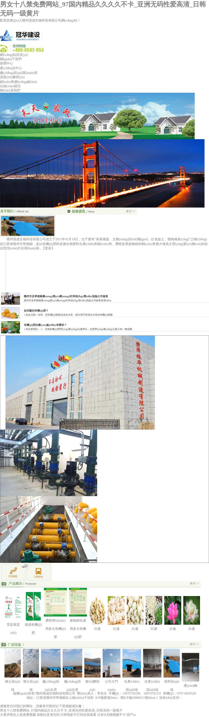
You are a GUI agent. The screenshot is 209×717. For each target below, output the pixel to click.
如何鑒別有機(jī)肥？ (36, 310)
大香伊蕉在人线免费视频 (18, 714)
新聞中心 (6, 63)
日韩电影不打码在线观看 (78, 714)
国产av (131, 714)
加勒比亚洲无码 (48, 714)
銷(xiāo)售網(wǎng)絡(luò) (18, 82)
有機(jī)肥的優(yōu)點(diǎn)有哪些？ (45, 324)
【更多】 (48, 248)
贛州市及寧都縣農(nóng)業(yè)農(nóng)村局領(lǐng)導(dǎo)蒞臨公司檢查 (66, 296)
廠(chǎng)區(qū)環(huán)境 (18, 73)
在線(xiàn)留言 (10, 86)
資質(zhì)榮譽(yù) (12, 77)
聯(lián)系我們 (10, 90)
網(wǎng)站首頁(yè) (14, 54)
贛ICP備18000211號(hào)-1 (139, 697)
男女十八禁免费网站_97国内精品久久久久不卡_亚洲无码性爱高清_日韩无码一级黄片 (61, 710)
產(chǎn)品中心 (11, 68)
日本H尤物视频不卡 (111, 714)
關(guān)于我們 (11, 59)
